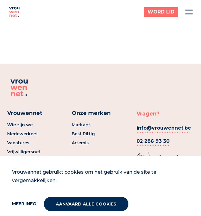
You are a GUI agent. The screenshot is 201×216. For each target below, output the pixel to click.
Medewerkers (22, 133)
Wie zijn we (20, 125)
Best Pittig (83, 133)
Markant (81, 125)
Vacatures (18, 143)
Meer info (24, 203)
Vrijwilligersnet (23, 151)
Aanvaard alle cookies (86, 204)
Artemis (80, 143)
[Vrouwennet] (14, 12)
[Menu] (189, 12)
